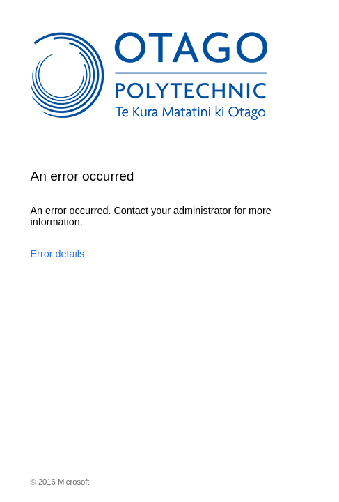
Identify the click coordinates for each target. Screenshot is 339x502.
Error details (58, 253)
